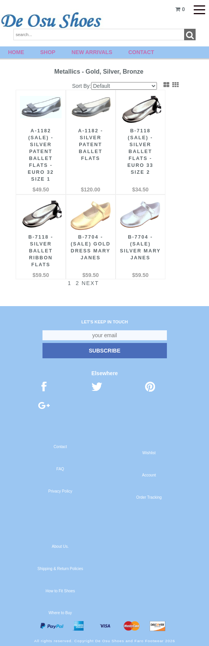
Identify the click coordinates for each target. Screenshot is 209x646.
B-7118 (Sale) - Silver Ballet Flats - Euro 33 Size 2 (140, 151)
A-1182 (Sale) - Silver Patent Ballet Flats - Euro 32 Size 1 (41, 155)
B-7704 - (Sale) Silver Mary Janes (140, 247)
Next (86, 283)
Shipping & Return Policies (60, 569)
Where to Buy (60, 613)
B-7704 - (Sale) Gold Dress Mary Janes (91, 247)
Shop (48, 52)
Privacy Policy (60, 491)
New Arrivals (92, 52)
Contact (141, 52)
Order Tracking (149, 497)
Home (16, 52)
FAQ (60, 469)
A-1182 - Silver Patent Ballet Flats (90, 144)
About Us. (60, 546)
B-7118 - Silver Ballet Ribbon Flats (40, 250)
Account (149, 475)
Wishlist (149, 453)
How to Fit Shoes (60, 591)
